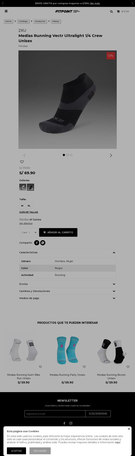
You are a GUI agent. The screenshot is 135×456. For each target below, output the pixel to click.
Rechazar (40, 450)
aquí (117, 442)
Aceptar (16, 450)
